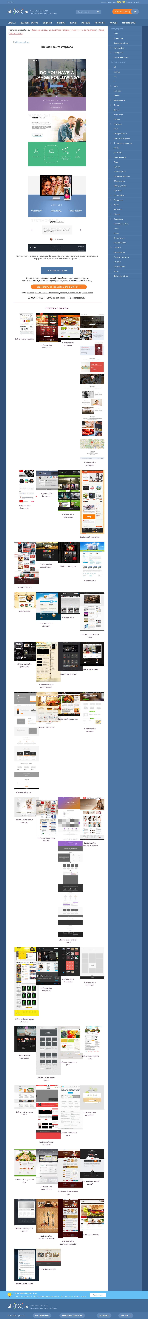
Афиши (113, 23)
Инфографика (119, 171)
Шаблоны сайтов (29, 23)
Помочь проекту (122, 11)
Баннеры (117, 91)
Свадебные (118, 219)
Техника (117, 247)
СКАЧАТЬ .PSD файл (57, 270)
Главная (10, 2)
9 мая (101, 30)
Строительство (120, 243)
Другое (116, 110)
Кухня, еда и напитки (123, 143)
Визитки (61, 23)
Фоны (116, 271)
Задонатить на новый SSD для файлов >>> (59, 286)
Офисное (117, 190)
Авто (116, 86)
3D (115, 67)
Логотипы (100, 23)
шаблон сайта (41, 292)
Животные (118, 114)
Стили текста (119, 238)
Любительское (120, 157)
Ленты (116, 148)
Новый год (118, 38)
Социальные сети (121, 57)
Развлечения (119, 252)
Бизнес (117, 95)
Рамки (73, 23)
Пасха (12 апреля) (89, 30)
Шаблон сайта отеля (90, 669)
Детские (117, 105)
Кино (116, 129)
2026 (116, 33)
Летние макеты (15, 33)
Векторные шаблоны (72, 1315)
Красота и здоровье (122, 138)
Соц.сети (47, 23)
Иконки (117, 119)
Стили (116, 233)
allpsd (62, 298)
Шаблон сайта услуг (24, 792)
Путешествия (119, 266)
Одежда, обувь (120, 186)
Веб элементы (120, 100)
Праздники (118, 52)
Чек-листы (126, 1315)
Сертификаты (129, 23)
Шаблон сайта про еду (90, 1234)
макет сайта (53, 292)
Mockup (117, 72)
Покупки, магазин (121, 257)
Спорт (116, 228)
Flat (115, 76)
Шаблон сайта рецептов (68, 719)
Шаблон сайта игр (24, 587)
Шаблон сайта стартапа (24, 339)
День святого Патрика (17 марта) (64, 30)
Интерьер (118, 124)
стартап (30, 292)
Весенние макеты (39, 30)
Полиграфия (119, 48)
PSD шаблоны (42, 1315)
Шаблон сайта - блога (24, 1284)
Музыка (117, 167)
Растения (117, 209)
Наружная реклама (122, 176)
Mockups (85, 23)
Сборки (117, 214)
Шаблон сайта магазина (90, 537)
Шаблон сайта (90, 580)
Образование (119, 181)
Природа (117, 262)
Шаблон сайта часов (68, 674)
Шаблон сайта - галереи (46, 1269)
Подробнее (98, 1295)
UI (114, 81)
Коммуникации (120, 133)
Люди (116, 162)
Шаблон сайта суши (68, 566)
